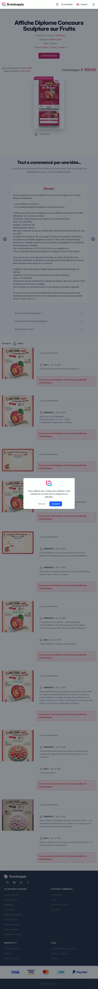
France (83, 4)
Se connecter (67, 4)
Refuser (42, 504)
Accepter (56, 504)
